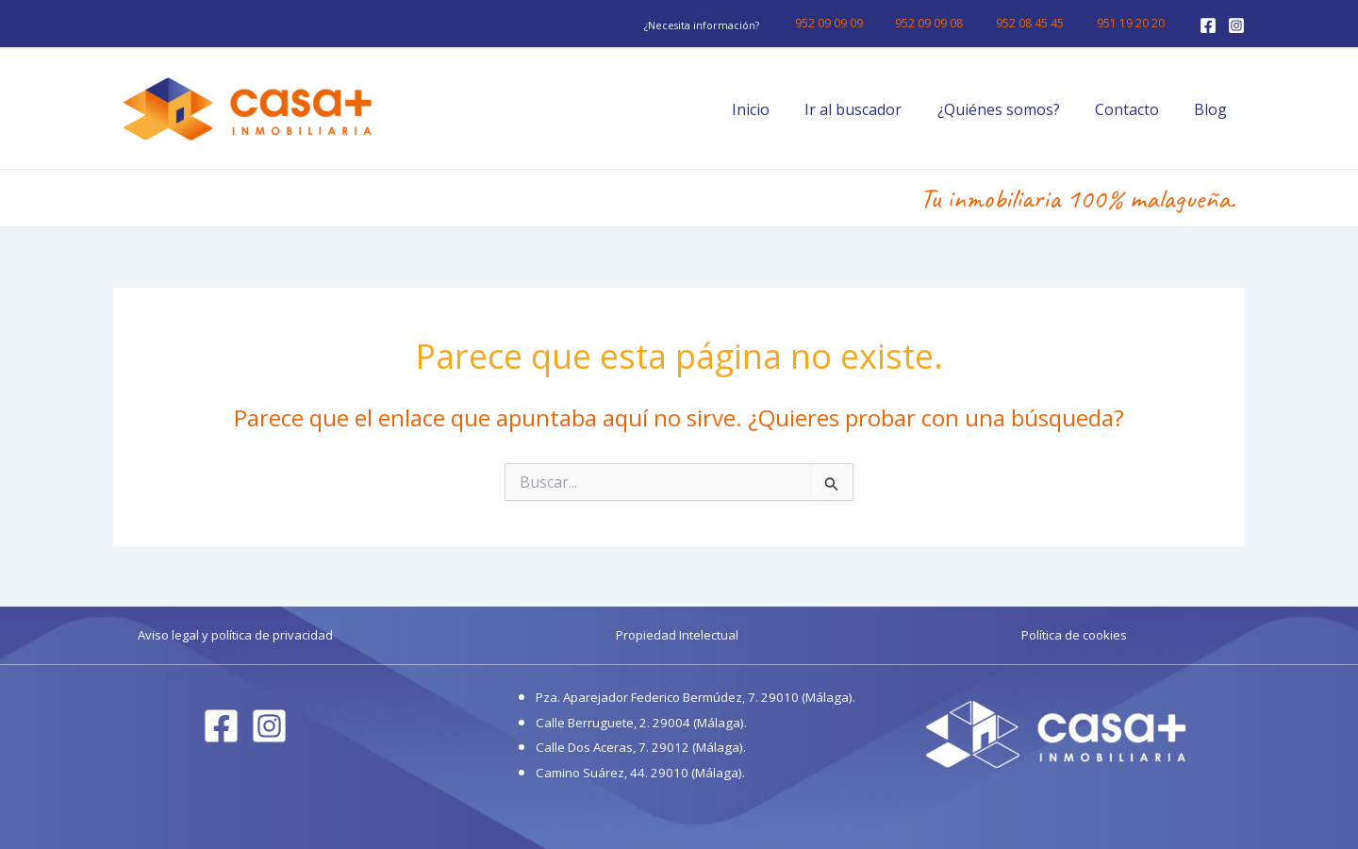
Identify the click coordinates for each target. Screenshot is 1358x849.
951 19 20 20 (1135, 23)
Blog (1213, 109)
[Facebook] (1208, 25)
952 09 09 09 (864, 23)
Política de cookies (1074, 634)
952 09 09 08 (954, 23)
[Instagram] (1236, 25)
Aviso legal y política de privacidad (235, 634)
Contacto (1134, 109)
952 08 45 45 (1045, 23)
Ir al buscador (870, 109)
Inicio (773, 109)
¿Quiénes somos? (1011, 109)
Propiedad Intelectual (677, 634)
